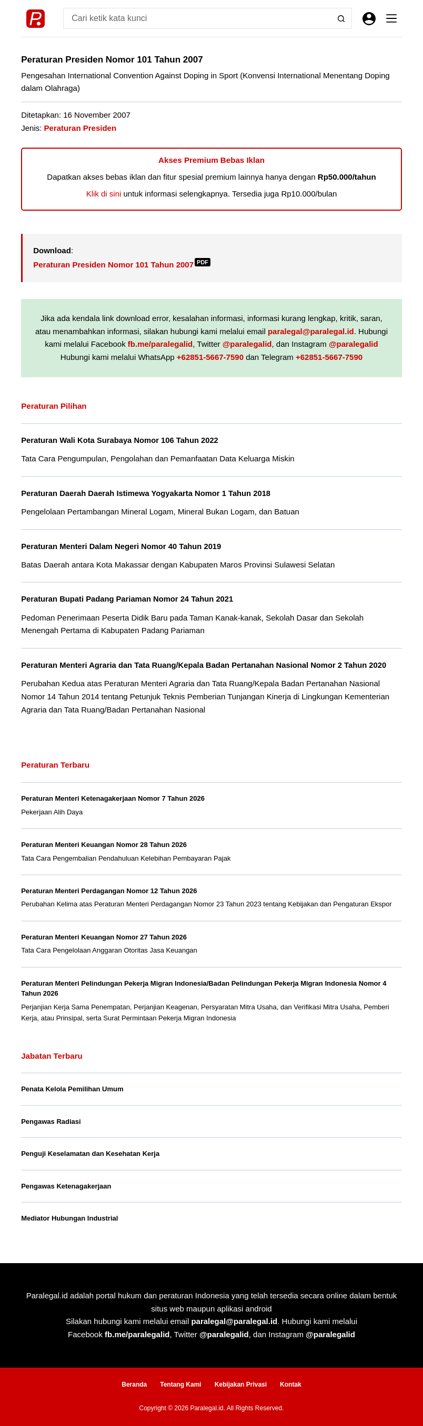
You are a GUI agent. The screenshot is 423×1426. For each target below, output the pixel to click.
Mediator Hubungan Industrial (69, 1218)
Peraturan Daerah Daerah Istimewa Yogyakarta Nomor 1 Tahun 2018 (145, 493)
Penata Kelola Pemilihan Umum (72, 1089)
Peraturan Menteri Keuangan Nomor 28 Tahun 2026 (104, 845)
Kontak (290, 1384)
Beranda (134, 1384)
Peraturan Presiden (80, 127)
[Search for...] (197, 18)
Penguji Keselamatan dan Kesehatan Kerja (90, 1154)
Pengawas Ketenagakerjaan (66, 1186)
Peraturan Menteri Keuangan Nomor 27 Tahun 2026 (104, 937)
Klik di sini (104, 193)
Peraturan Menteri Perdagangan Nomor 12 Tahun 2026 (109, 891)
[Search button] (341, 18)
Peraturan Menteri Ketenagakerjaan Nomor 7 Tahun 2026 (113, 798)
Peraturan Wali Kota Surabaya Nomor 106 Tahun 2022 (119, 440)
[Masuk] (369, 18)
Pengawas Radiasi (50, 1121)
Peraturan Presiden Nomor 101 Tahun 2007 (121, 264)
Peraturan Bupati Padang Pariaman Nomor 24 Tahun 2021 (127, 599)
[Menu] (391, 18)
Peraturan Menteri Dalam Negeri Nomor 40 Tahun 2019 (121, 546)
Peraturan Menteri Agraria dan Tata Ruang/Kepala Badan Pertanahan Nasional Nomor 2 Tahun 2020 (203, 665)
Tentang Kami (180, 1384)
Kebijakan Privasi (241, 1384)
